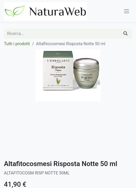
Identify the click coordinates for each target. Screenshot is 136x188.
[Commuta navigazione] (126, 11)
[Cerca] (125, 34)
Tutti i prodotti (17, 43)
